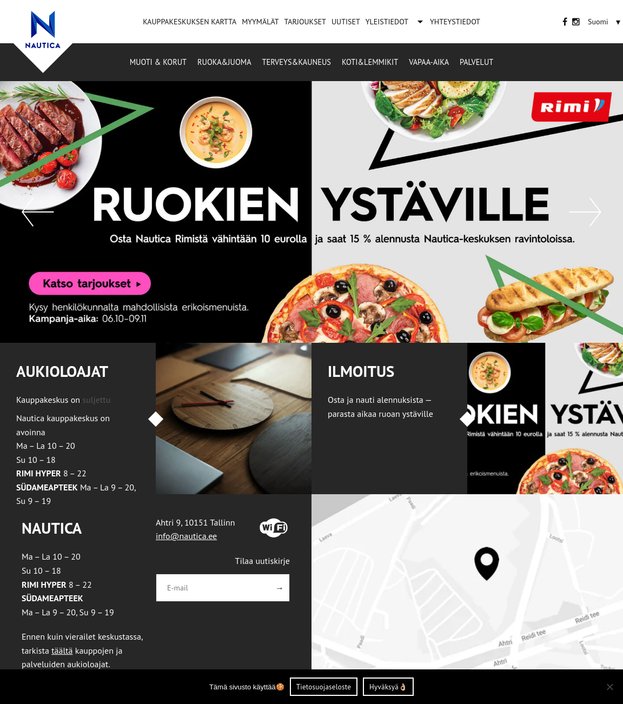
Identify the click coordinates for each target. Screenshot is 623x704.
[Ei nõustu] (609, 686)
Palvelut (476, 62)
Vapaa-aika (429, 62)
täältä (61, 650)
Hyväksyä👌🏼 (388, 687)
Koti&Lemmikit (370, 62)
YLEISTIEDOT (387, 21)
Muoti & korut (158, 62)
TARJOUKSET (305, 21)
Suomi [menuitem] (598, 21)
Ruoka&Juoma (224, 62)
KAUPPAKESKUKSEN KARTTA (189, 21)
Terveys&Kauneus (296, 62)
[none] (605, 21)
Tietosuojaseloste (323, 687)
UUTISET (346, 21)
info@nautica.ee (186, 535)
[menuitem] (598, 21)
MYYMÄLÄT (260, 21)
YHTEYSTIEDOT (455, 21)
